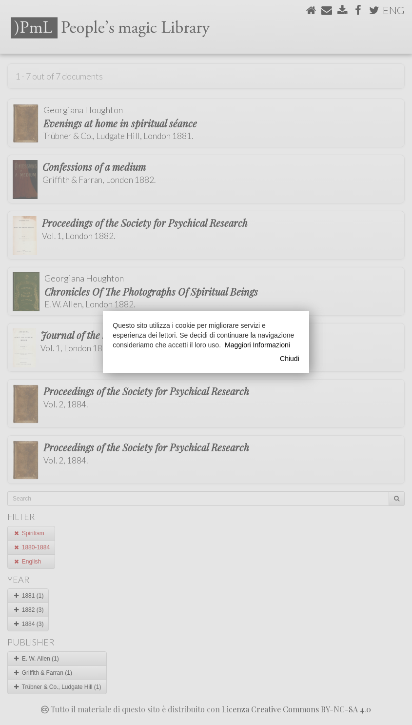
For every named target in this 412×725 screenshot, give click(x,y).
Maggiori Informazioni (257, 345)
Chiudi (289, 358)
